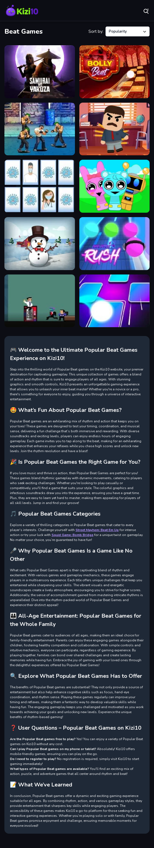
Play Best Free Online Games (22, 11)
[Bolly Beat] (114, 71)
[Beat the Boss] (114, 129)
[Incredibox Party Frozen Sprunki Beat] (114, 186)
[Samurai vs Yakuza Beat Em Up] (39, 71)
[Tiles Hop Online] (114, 300)
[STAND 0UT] (39, 300)
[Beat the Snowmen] (39, 243)
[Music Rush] (114, 243)
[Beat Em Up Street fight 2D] (39, 129)
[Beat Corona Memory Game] (39, 186)
